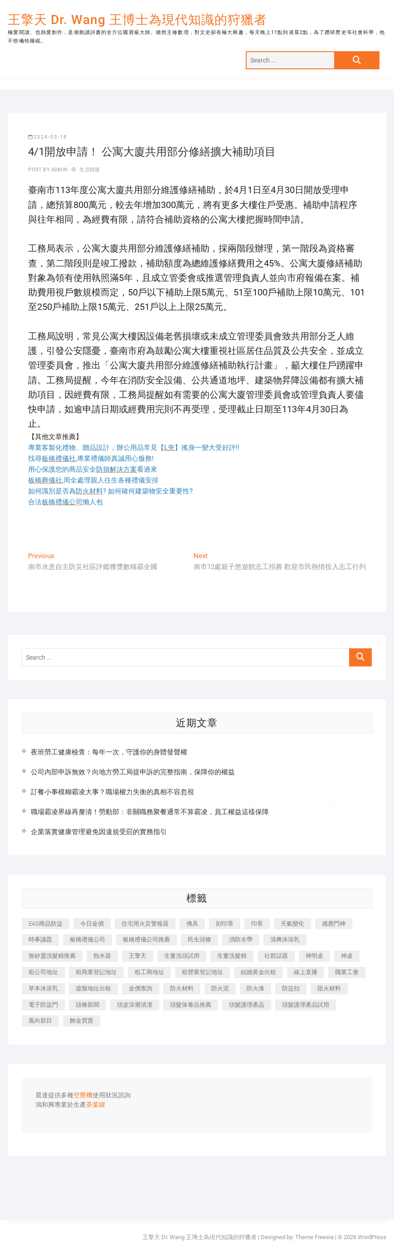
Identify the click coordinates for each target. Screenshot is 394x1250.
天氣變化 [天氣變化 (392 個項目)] (292, 923)
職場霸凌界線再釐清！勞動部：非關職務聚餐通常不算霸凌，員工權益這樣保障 (150, 812)
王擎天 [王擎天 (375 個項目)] (137, 955)
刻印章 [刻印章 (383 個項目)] (224, 923)
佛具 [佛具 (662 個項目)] (192, 923)
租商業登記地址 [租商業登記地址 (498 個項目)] (96, 972)
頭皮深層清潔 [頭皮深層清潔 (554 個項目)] (134, 1004)
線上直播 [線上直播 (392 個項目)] (305, 972)
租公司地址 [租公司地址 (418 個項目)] (43, 972)
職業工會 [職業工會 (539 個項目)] (347, 972)
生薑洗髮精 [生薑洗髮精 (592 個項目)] (232, 955)
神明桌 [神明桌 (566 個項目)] (314, 955)
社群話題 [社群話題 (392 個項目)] (276, 955)
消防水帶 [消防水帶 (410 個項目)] (241, 939)
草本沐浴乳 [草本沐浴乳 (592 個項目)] (43, 988)
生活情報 (89, 170)
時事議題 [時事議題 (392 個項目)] (40, 939)
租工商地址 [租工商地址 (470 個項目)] (149, 972)
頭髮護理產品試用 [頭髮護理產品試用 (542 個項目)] (305, 1004)
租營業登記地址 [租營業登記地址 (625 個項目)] (202, 972)
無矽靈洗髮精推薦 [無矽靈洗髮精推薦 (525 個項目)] (52, 955)
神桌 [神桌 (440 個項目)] (347, 955)
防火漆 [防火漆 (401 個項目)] (255, 988)
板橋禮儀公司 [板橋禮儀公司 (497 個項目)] (87, 939)
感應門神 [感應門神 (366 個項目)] (333, 923)
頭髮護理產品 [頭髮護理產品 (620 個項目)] (246, 1004)
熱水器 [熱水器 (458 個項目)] (102, 955)
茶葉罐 (95, 1105)
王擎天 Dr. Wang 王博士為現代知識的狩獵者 (137, 19)
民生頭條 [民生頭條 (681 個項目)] (199, 939)
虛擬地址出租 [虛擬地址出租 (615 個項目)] (93, 988)
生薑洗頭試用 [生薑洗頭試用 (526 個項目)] (181, 955)
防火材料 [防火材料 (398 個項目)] (182, 988)
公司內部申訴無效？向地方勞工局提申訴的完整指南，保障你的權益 (133, 772)
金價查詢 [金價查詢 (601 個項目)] (140, 988)
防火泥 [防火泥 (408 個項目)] (220, 988)
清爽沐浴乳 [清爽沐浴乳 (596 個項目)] (285, 939)
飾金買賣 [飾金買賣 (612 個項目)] (81, 1020)
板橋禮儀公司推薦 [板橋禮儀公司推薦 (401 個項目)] (146, 939)
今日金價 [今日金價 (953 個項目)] (92, 923)
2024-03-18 (47, 137)
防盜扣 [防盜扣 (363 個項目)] (291, 988)
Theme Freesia (314, 1237)
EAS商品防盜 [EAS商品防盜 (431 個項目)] (46, 923)
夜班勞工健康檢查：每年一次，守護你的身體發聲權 (109, 752)
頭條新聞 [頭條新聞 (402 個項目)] (87, 1004)
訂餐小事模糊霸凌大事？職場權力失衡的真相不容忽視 (112, 792)
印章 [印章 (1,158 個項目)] (257, 923)
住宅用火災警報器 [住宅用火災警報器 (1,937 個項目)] (145, 923)
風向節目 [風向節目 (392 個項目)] (40, 1020)
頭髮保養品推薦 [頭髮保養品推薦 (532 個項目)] (190, 1004)
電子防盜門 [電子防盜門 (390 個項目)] (43, 1004)
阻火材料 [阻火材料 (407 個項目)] (329, 988)
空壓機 (82, 1095)
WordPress (372, 1237)
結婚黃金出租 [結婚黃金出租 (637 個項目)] (258, 972)
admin (59, 170)
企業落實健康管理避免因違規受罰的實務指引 (99, 832)
